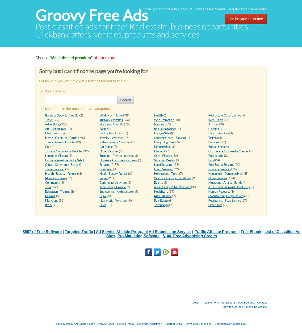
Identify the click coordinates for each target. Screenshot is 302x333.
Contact (262, 302)
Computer (106, 169)
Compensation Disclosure (230, 323)
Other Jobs (215, 205)
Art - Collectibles (55, 129)
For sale (159, 124)
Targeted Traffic (79, 232)
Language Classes (56, 156)
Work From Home (111, 115)
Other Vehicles (109, 151)
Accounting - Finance (113, 187)
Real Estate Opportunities (224, 115)
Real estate (215, 156)
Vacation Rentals (165, 160)
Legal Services (163, 164)
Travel (49, 120)
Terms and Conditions (198, 323)
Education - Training (57, 191)
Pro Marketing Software (138, 236)
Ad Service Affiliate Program (121, 232)
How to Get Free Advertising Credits (245, 306)
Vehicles (213, 142)
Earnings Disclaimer (149, 323)
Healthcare (161, 191)
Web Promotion (164, 120)
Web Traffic (215, 120)
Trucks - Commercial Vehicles (64, 151)
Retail (48, 205)
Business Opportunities (59, 115)
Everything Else (164, 142)
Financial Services (219, 169)
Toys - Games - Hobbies (60, 142)
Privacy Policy (64, 323)
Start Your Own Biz (112, 124)
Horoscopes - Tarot (166, 173)
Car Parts (106, 147)
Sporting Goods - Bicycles (170, 138)
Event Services (163, 169)
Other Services (217, 178)
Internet (50, 196)
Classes (159, 151)
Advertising (52, 124)
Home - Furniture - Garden (62, 138)
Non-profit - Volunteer (114, 200)
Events (158, 182)
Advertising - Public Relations (172, 187)
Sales (103, 205)
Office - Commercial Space (61, 164)
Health (158, 115)
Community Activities (113, 182)
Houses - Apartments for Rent (119, 160)
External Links (173, 323)
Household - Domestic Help (225, 173)
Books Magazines (165, 129)
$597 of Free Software (42, 232)
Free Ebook (251, 232)
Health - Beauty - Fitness (60, 173)
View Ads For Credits (210, 9)
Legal (103, 196)
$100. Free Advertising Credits (190, 236)
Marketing (52, 200)
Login (147, 9)
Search (125, 100)
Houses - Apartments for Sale (63, 160)
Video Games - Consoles (115, 142)
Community (52, 182)
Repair (104, 178)
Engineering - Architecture (116, 191)
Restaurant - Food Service (224, 200)
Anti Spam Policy (84, 323)
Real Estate (161, 200)
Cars (48, 147)
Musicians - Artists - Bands (225, 182)
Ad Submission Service (170, 232)
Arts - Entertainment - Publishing (229, 187)
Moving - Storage (56, 178)
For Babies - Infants (112, 133)
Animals (213, 124)
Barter (104, 129)
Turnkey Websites (111, 120)
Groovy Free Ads (91, 15)
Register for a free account (172, 9)
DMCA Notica (106, 323)
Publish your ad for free (246, 19)
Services (105, 164)
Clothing (213, 129)
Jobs (48, 187)
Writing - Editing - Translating (172, 178)
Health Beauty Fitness (114, 173)
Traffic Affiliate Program (216, 232)
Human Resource (219, 191)
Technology (161, 205)
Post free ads (246, 302)
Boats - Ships (216, 147)
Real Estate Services (221, 164)
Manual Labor (163, 196)
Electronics (52, 133)
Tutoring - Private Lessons (116, 156)
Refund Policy (125, 323)
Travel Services (54, 169)
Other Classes (163, 156)
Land (211, 160)
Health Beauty (217, 133)
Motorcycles (162, 147)
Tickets (213, 138)
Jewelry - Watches (111, 138)
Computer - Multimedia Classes (228, 151)
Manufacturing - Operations (225, 196)
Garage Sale (162, 133)
